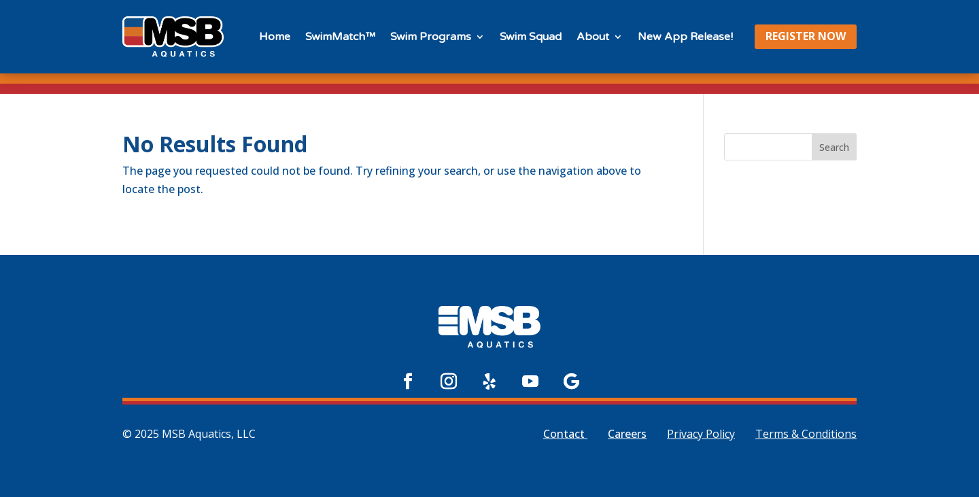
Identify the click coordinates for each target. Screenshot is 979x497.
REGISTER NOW (806, 36)
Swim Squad (531, 37)
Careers (627, 433)
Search (834, 147)
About (593, 37)
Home (274, 37)
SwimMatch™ (340, 37)
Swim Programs (430, 37)
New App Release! (685, 37)
